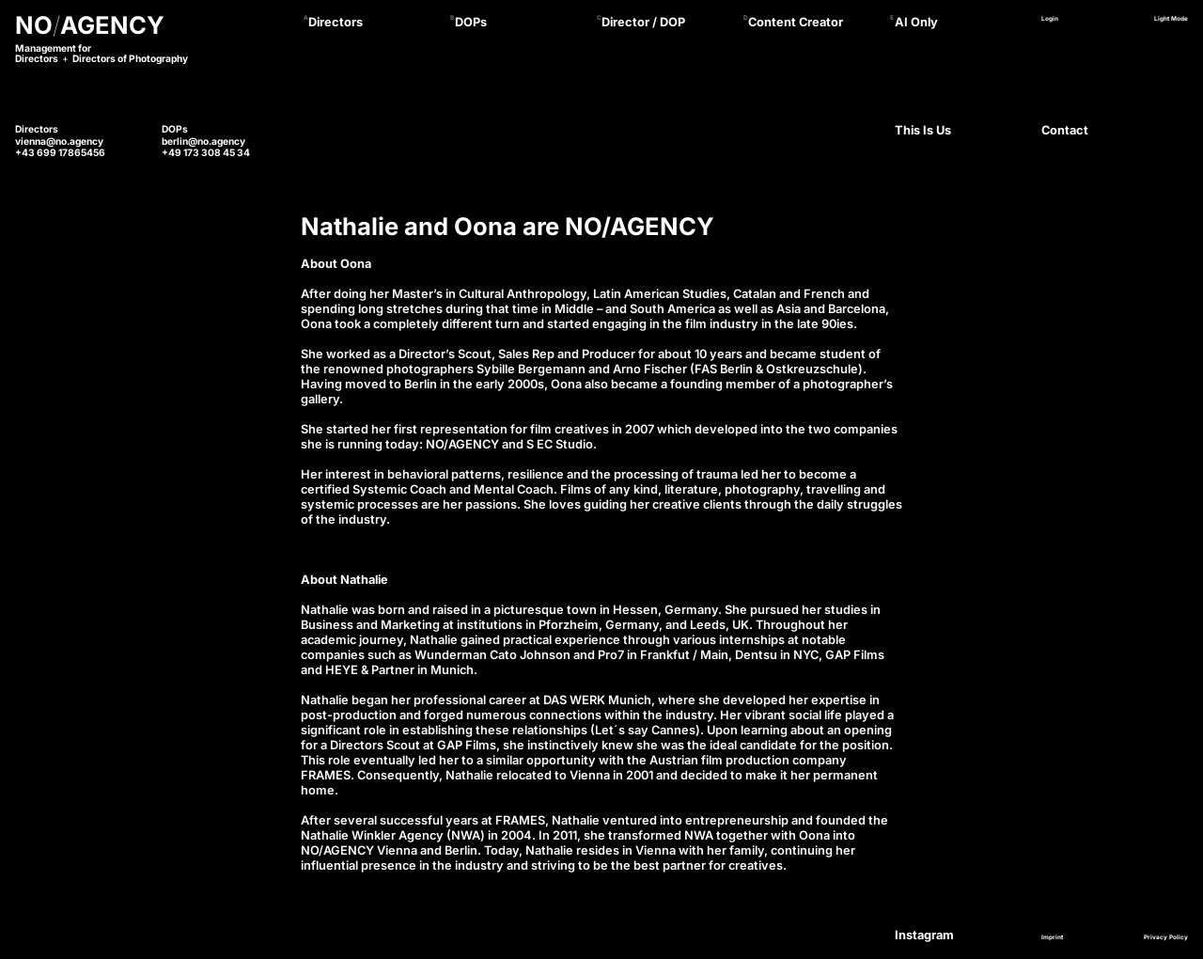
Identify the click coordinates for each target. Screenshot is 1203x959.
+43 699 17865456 (60, 152)
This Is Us (923, 130)
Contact (1064, 130)
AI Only (916, 22)
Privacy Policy (1166, 937)
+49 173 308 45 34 (206, 152)
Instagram (924, 935)
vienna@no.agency (59, 141)
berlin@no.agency (203, 141)
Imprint (1052, 937)
